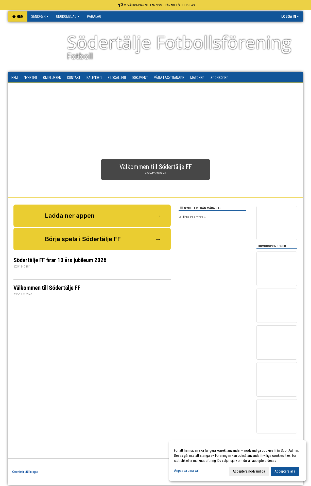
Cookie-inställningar (25, 472)
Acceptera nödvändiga (249, 471)
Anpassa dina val (186, 470)
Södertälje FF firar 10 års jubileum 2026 (60, 260)
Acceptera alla (284, 471)
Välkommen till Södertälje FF (46, 287)
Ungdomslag (67, 16)
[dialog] (237, 460)
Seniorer (39, 16)
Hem (18, 16)
